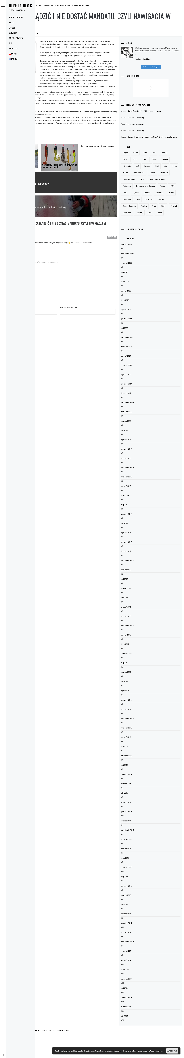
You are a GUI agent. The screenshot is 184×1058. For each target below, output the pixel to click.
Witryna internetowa (92, 317)
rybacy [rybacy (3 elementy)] (148, 209)
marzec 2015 (138, 918)
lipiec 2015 (137, 881)
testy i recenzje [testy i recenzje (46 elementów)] (153, 222)
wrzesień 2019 (138, 500)
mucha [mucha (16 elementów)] (164, 182)
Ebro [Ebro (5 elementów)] (170, 162)
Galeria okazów (16, 38)
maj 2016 (136, 788)
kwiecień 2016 (138, 797)
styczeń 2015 (138, 937)
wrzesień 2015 (138, 862)
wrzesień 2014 (138, 974)
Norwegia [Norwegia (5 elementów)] (139, 189)
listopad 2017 (138, 639)
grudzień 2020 (138, 407)
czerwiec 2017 (138, 676)
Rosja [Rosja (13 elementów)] (137, 209)
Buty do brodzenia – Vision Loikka (114, 161)
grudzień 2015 (138, 834)
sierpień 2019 (138, 509)
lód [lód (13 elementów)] (156, 176)
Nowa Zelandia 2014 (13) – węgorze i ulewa (157, 111)
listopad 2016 (138, 732)
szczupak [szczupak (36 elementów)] (172, 216)
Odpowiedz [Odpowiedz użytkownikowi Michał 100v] (124, 246)
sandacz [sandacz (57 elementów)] (159, 209)
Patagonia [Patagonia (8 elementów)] (160, 196)
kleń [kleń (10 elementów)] (148, 176)
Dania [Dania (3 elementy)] (150, 162)
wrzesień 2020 (138, 435)
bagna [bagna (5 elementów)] (137, 156)
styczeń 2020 (138, 462)
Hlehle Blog (20, 6)
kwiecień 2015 (138, 909)
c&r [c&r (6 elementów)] (166, 156)
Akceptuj (172, 1051)
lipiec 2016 (137, 769)
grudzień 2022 (138, 342)
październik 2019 (139, 490)
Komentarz (42, 277)
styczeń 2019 (138, 555)
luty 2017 (136, 704)
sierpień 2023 (138, 314)
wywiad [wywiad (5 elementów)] (157, 229)
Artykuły (13, 33)
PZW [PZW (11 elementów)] (171, 202)
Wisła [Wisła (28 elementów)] (146, 229)
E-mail (40, 317)
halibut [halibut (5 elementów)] (148, 169)
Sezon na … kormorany (147, 118)
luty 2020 (136, 453)
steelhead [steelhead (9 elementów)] (150, 216)
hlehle (70, 33)
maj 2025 (136, 295)
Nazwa (40, 305)
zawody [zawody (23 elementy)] (138, 236)
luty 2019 (136, 546)
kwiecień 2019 (138, 537)
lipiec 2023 (137, 323)
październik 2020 (139, 425)
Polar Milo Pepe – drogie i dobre (49, 180)
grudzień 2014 (138, 946)
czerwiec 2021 (138, 388)
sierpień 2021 (138, 379)
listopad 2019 (138, 481)
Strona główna (16, 17)
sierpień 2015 (138, 872)
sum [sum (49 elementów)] (161, 216)
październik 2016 (139, 741)
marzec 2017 (138, 695)
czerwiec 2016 (138, 779)
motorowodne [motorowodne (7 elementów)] (151, 182)
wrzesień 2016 (138, 751)
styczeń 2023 (138, 332)
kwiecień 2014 (138, 1020)
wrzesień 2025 (138, 286)
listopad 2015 (138, 844)
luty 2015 (136, 927)
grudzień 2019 (138, 472)
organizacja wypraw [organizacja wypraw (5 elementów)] (143, 196)
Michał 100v (53, 246)
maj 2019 (136, 528)
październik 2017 (139, 648)
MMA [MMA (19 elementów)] (166, 176)
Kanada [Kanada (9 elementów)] (138, 176)
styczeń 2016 (138, 825)
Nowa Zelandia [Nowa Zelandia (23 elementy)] (154, 189)
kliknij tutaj (158, 59)
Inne (11, 43)
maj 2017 (136, 686)
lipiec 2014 (137, 992)
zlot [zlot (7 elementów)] (148, 236)
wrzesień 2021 (138, 369)
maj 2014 (136, 1011)
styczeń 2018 (138, 630)
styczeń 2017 (138, 713)
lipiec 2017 (137, 667)
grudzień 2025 (138, 267)
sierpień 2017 (138, 658)
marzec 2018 (138, 611)
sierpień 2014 (138, 983)
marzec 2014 (138, 1030)
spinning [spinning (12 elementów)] (171, 209)
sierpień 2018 (138, 593)
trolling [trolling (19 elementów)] (168, 222)
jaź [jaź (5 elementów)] (171, 169)
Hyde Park (13, 48)
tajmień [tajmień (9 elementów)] (138, 222)
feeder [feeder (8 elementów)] (138, 169)
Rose (135, 118)
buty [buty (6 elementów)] (157, 156)
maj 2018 (136, 602)
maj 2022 (136, 351)
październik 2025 (139, 277)
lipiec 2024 (137, 304)
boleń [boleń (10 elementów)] (148, 156)
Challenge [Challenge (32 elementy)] (139, 162)
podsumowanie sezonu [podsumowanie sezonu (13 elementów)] (144, 202)
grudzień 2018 (138, 565)
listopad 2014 (138, 955)
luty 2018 (136, 621)
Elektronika (44, 145)
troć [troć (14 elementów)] (137, 229)
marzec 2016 (138, 806)
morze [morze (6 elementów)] (137, 182)
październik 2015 (139, 853)
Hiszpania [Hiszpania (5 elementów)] (160, 169)
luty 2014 (136, 1039)
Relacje (12, 22)
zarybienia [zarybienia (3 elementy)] (169, 229)
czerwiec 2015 (138, 890)
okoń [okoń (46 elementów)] (167, 189)
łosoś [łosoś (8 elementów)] (158, 236)
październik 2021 (139, 360)
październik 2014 (139, 964)
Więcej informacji (156, 1051)
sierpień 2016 (138, 760)
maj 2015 (136, 899)
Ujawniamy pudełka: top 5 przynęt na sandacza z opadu (83, 180)
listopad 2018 (138, 574)
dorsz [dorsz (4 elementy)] (160, 162)
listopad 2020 (138, 416)
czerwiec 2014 (138, 1002)
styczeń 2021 (138, 397)
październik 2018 (139, 583)
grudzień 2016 (138, 723)
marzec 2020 (138, 444)
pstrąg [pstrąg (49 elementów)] (161, 202)
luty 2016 (136, 816)
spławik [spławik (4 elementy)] (138, 216)
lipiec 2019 (137, 518)
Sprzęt (12, 27)
